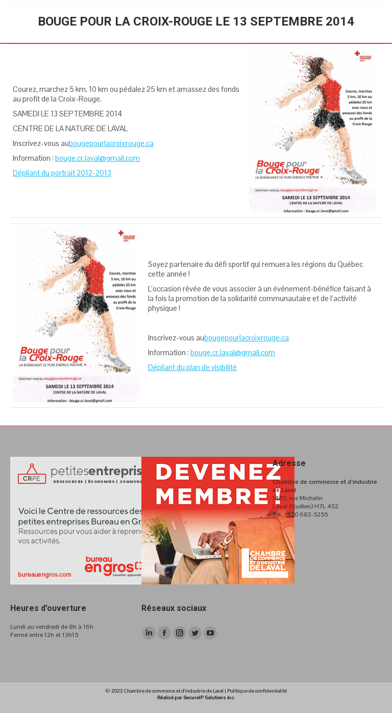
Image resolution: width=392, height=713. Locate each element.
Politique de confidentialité (257, 690)
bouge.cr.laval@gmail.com (97, 158)
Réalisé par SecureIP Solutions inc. (196, 697)
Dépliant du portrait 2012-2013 (62, 173)
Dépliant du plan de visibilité (192, 367)
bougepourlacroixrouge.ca (111, 143)
